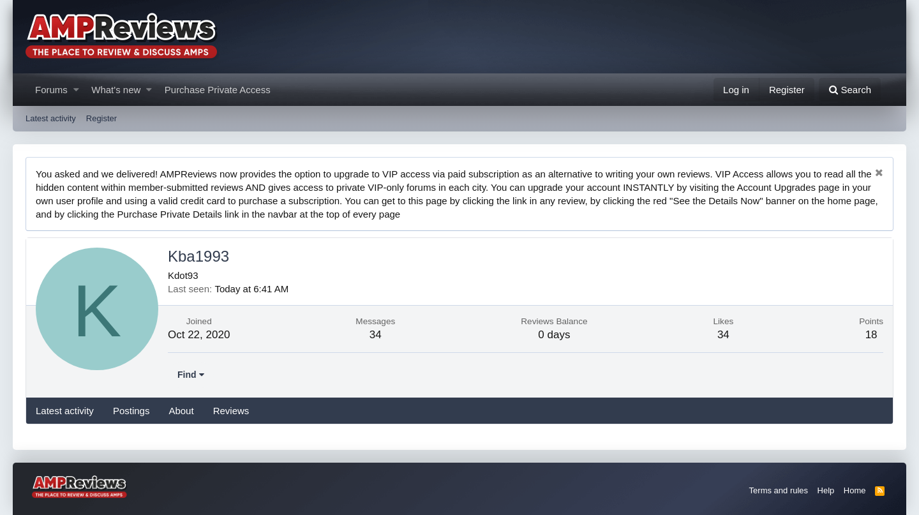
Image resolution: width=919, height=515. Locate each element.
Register (101, 118)
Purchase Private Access (218, 89)
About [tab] (180, 410)
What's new (115, 89)
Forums (51, 89)
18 (871, 335)
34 (376, 335)
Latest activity (51, 118)
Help (826, 490)
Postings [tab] (131, 410)
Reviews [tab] (231, 410)
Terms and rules (778, 490)
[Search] (850, 89)
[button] (76, 89)
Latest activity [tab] (65, 410)
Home (855, 490)
